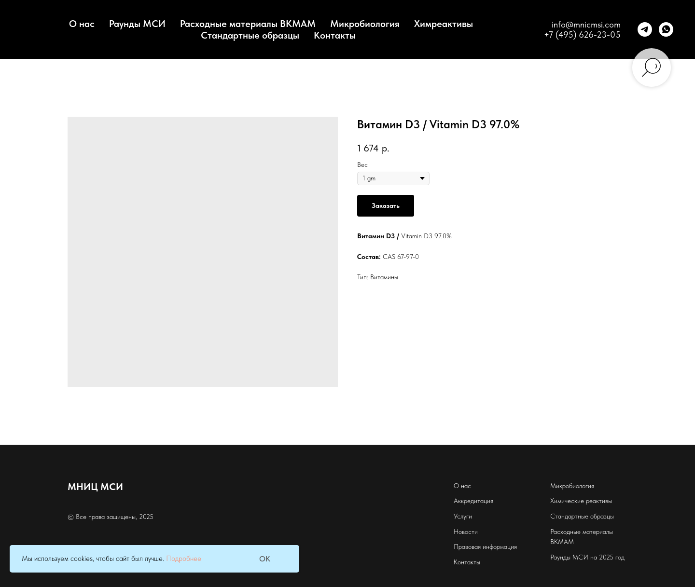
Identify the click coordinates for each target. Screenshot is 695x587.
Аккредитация (473, 501)
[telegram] (645, 29)
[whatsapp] (666, 29)
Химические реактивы (581, 501)
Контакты (335, 35)
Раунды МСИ (137, 23)
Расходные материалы (581, 531)
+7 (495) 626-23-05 (582, 34)
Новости (466, 531)
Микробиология (365, 23)
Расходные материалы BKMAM (248, 23)
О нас (462, 486)
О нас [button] (82, 23)
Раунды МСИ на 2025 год (587, 557)
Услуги (463, 516)
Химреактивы (443, 23)
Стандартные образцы (250, 35)
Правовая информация (485, 546)
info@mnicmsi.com (586, 24)
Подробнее (183, 558)
